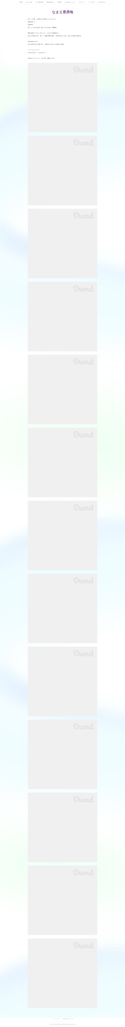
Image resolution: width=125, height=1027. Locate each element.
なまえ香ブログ (102, 2)
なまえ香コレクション (70, 2)
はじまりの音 (29, 2)
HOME (21, 2)
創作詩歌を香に (50, 2)
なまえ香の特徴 (39, 2)
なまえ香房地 (92, 2)
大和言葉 (59, 2)
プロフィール (82, 2)
